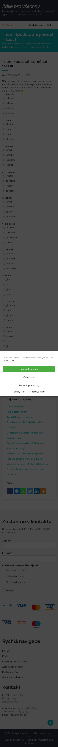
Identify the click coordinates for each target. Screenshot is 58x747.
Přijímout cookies (29, 369)
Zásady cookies (20, 392)
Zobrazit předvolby (29, 385)
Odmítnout (29, 377)
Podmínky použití (37, 392)
